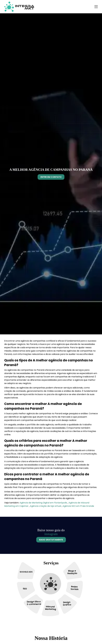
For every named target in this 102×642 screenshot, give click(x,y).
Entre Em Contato (51, 177)
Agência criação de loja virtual (46, 506)
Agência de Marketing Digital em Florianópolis (44, 502)
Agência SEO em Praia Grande (78, 506)
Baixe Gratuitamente (51, 539)
